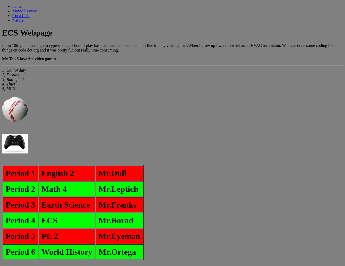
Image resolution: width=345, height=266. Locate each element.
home (17, 6)
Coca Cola (21, 15)
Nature (18, 20)
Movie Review (24, 11)
